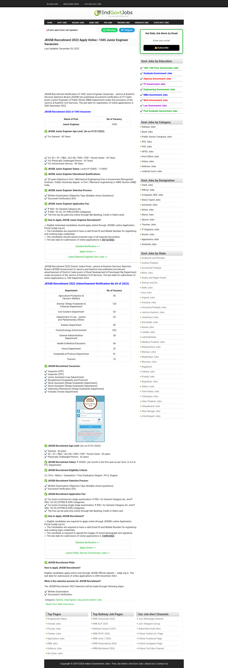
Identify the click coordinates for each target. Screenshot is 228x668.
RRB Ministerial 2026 (104, 648)
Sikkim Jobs (148, 386)
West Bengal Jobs (151, 411)
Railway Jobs (78, 23)
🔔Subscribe (161, 48)
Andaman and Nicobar (153, 258)
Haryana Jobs (149, 302)
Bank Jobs (94, 23)
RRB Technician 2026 (104, 618)
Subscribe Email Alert (150, 628)
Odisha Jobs (148, 371)
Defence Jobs (55, 648)
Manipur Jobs (149, 352)
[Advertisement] (90, 69)
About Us (150, 663)
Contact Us (162, 663)
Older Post (63, 604)
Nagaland (147, 366)
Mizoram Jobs (149, 361)
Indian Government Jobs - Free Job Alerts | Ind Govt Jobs (114, 663)
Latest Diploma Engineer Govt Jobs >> (87, 256)
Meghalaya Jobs (150, 356)
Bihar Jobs (147, 272)
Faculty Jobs (54, 628)
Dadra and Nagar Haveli (154, 277)
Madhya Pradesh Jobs (153, 342)
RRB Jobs (53, 643)
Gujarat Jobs (148, 297)
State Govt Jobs (161, 23)
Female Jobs (54, 623)
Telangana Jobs (150, 396)
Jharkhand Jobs (150, 317)
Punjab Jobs (148, 376)
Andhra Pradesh (150, 263)
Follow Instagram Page (150, 643)
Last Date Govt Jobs (92, 4)
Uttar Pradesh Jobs (152, 401)
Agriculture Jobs (56, 638)
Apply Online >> (88, 251)
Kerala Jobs (148, 327)
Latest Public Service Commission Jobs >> (87, 553)
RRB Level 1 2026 (102, 638)
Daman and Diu (149, 282)
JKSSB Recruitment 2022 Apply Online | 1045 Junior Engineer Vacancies (86, 42)
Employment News (71, 4)
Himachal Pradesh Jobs (154, 307)
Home (49, 23)
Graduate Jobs (142, 23)
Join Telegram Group (149, 623)
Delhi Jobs (147, 287)
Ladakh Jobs (148, 332)
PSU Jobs (108, 23)
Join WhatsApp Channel (151, 618)
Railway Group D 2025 (104, 628)
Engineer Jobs (75, 600)
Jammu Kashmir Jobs (92, 600)
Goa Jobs (147, 292)
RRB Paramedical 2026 (105, 643)
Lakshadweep (149, 337)
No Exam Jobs (52, 4)
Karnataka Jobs (150, 322)
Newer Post (51, 604)
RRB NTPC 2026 (101, 633)
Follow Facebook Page (150, 638)
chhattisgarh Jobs (151, 416)
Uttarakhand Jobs (151, 406)
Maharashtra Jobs (151, 347)
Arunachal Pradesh (151, 267)
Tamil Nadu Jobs (150, 391)
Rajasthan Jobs (150, 381)
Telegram (127, 30)
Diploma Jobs (62, 600)
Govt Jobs (62, 23)
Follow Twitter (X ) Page (151, 633)
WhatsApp (109, 30)
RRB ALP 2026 (100, 623)
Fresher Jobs (123, 23)
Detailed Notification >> (88, 246)
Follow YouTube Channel (151, 648)
